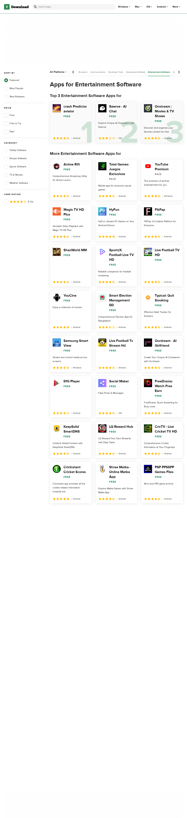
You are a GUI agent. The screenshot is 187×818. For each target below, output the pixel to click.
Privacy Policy (107, 670)
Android (161, 7)
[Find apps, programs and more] (74, 7)
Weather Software (16, 183)
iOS (148, 7)
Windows (123, 7)
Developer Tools (115, 72)
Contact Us (58, 682)
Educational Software (135, 72)
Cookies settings (108, 697)
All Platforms (58, 72)
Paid (9, 132)
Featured (11, 80)
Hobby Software (15, 150)
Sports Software (15, 167)
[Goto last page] (176, 510)
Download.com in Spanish (65, 688)
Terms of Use (107, 676)
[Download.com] (16, 7)
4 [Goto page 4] (80, 510)
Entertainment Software (159, 72)
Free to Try (12, 123)
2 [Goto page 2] (62, 510)
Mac (137, 7)
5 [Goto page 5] (88, 510)
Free (9, 115)
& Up (18, 202)
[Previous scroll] (73, 72)
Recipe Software (15, 158)
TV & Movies (13, 175)
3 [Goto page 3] (71, 510)
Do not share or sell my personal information (112, 690)
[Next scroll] (179, 72)
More (177, 6)
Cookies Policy (107, 682)
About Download (60, 670)
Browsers (83, 72)
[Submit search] (35, 7)
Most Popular (13, 88)
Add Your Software (62, 676)
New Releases (14, 97)
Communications (98, 72)
